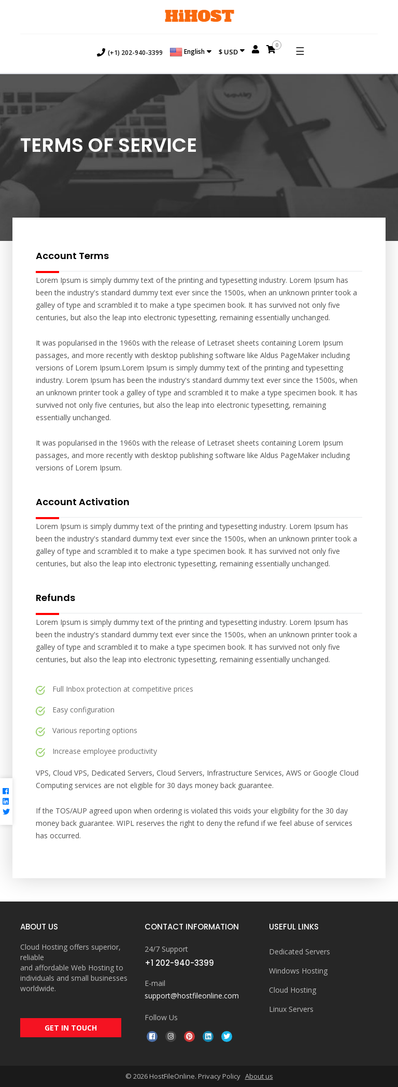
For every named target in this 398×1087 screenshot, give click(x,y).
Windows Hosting (298, 971)
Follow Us (161, 1017)
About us (259, 1076)
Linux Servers (291, 1009)
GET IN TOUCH (71, 1028)
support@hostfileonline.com (192, 995)
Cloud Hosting (292, 990)
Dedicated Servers (299, 951)
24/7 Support (166, 949)
